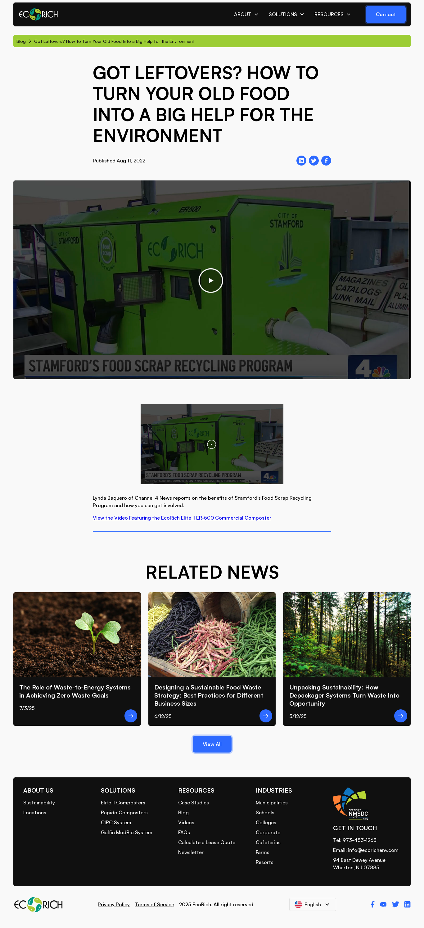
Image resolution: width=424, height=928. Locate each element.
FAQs (184, 832)
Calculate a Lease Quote (206, 842)
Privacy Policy (114, 904)
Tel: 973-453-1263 (355, 840)
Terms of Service (154, 904)
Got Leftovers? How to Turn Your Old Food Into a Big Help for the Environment (114, 41)
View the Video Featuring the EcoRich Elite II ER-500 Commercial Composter (182, 518)
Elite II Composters (123, 802)
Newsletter (191, 852)
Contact (386, 14)
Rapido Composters (124, 812)
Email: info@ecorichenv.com (366, 850)
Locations (34, 812)
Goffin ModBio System (126, 832)
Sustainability (39, 802)
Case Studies (193, 802)
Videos (186, 822)
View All (212, 744)
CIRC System (116, 822)
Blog (21, 41)
